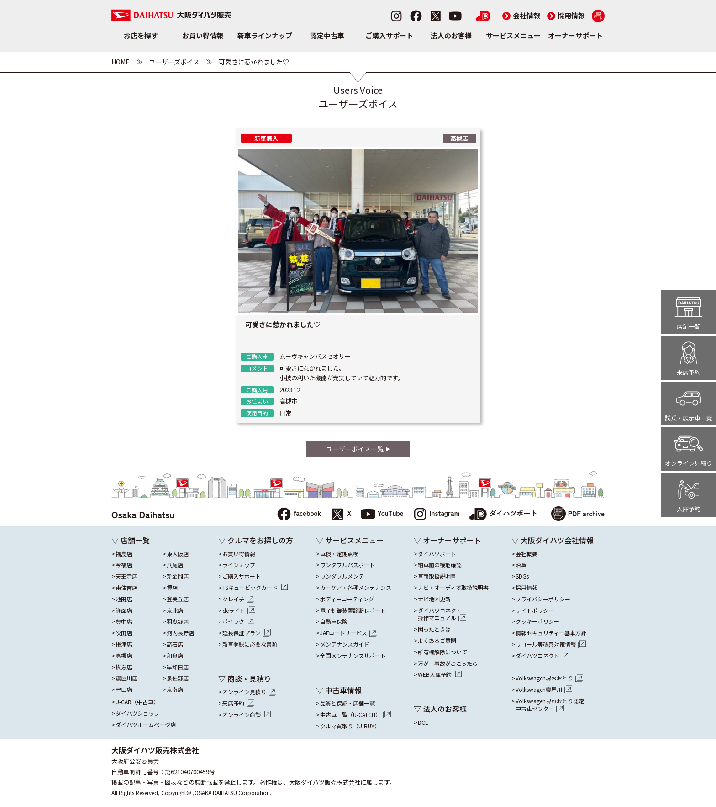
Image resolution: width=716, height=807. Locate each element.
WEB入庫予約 (440, 674)
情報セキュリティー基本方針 (551, 633)
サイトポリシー (535, 610)
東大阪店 (178, 553)
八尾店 (175, 564)
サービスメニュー (513, 35)
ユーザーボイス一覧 (358, 448)
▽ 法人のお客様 (440, 708)
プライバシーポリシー (543, 599)
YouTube (382, 514)
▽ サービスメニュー (350, 540)
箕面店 (124, 610)
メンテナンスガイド (344, 644)
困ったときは (434, 629)
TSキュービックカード (255, 587)
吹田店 (124, 633)
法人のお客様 (451, 35)
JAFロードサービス (348, 633)
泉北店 (175, 610)
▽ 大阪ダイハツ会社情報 (552, 540)
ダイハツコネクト (442, 614)
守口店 (124, 689)
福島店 (124, 553)
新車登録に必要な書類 (249, 644)
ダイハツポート (503, 514)
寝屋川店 (126, 678)
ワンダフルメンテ (342, 576)
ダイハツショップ (137, 713)
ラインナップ (238, 564)
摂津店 (124, 644)
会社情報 (521, 15)
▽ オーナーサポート (447, 540)
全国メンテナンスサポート (353, 655)
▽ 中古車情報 (339, 690)
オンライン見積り (249, 692)
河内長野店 (180, 633)
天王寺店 (126, 576)
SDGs (522, 576)
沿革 (521, 564)
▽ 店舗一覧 (130, 540)
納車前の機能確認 (440, 564)
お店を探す (141, 35)
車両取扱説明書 (437, 576)
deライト (238, 610)
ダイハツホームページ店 (146, 724)
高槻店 (124, 655)
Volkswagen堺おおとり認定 (550, 705)
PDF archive (578, 515)
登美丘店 (178, 599)
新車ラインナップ (264, 35)
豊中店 (124, 621)
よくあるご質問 (437, 640)
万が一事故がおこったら (448, 663)
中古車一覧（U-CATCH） (355, 714)
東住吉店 (126, 587)
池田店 (124, 599)
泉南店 (175, 689)
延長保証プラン (246, 633)
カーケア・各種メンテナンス (355, 587)
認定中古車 (327, 35)
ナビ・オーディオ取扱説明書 (453, 587)
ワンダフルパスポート (347, 564)
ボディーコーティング (347, 599)
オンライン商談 (246, 714)
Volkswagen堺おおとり (549, 678)
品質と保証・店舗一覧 (347, 703)
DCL (423, 722)
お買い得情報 (202, 35)
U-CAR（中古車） (137, 702)
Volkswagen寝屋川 (544, 689)
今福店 (124, 564)
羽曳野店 (178, 621)
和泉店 (175, 655)
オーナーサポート (575, 35)
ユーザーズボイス (174, 61)
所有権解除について (442, 652)
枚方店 (124, 667)
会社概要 (526, 553)
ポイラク (238, 621)
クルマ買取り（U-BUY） (350, 726)
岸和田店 (178, 667)
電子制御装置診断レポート (353, 610)
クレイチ (238, 599)
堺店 (172, 587)
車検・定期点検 (339, 553)
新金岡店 (178, 576)
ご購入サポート (389, 35)
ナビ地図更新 (434, 599)
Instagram (436, 514)
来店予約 (238, 703)
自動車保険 (333, 621)
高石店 (175, 644)
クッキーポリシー (537, 621)
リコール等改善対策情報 (551, 644)
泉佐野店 (178, 678)
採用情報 (566, 15)
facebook (299, 514)
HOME (120, 61)
